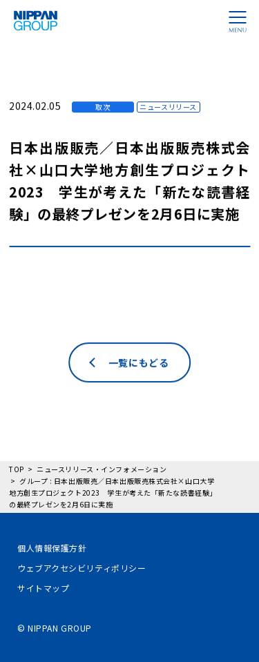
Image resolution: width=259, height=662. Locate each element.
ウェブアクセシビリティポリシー (81, 568)
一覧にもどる (138, 395)
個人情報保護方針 (51, 548)
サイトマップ (43, 588)
